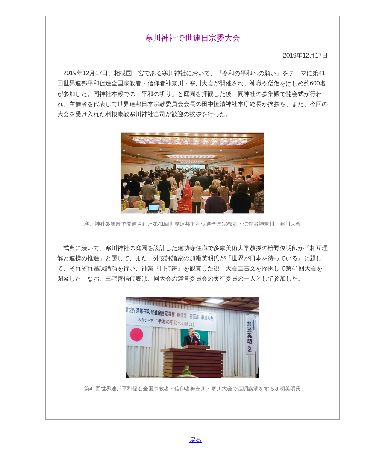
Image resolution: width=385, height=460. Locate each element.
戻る (195, 440)
